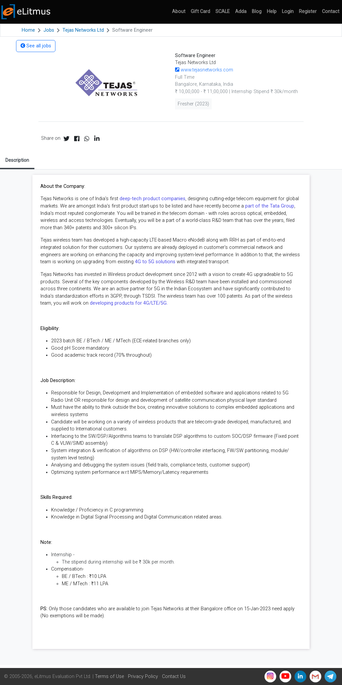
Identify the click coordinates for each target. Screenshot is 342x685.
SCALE (222, 11)
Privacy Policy (143, 676)
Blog (257, 11)
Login (288, 11)
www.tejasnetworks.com (204, 70)
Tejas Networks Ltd (83, 30)
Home (28, 30)
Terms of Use (109, 676)
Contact (330, 11)
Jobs (48, 30)
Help (272, 11)
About (178, 11)
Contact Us (174, 676)
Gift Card (200, 11)
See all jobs (35, 46)
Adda (240, 11)
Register (308, 11)
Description (17, 160)
